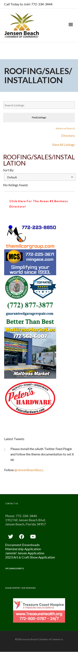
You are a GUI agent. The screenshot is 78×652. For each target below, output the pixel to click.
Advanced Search (65, 128)
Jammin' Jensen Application (24, 553)
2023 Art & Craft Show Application (30, 557)
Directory (68, 135)
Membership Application (23, 549)
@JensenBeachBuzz (28, 470)
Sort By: (8, 170)
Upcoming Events (14, 568)
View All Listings (63, 144)
